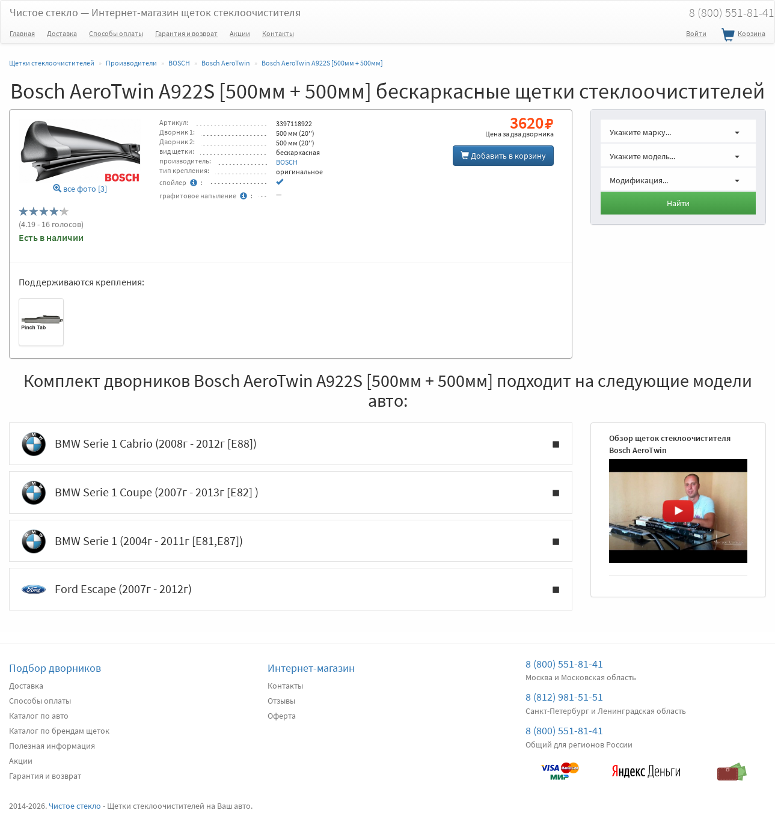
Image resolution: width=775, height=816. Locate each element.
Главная (22, 33)
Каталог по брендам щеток (59, 730)
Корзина (741, 35)
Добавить (503, 155)
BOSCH (287, 161)
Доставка (62, 33)
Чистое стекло (155, 12)
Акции (240, 33)
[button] (678, 131)
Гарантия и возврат (186, 33)
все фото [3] (80, 189)
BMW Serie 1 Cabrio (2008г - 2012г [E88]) (291, 444)
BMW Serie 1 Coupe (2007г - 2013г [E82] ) (291, 493)
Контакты (278, 33)
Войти (696, 33)
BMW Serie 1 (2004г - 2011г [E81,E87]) (291, 541)
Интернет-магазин (311, 668)
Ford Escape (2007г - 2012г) (291, 589)
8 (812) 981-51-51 (564, 697)
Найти (678, 203)
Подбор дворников (55, 668)
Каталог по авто (39, 715)
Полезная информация (52, 745)
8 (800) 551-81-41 (564, 664)
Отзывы (281, 700)
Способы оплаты (116, 33)
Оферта (282, 715)
